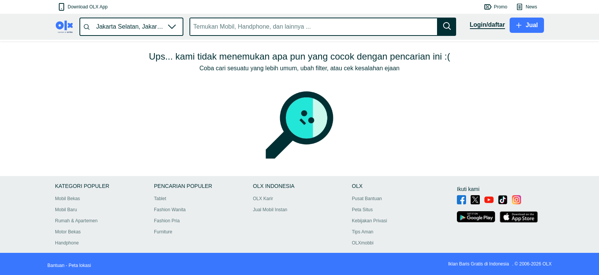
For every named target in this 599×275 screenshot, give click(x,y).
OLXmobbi (363, 243)
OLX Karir (263, 198)
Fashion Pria (167, 220)
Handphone (67, 243)
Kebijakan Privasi (369, 220)
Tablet (160, 198)
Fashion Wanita (170, 209)
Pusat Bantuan (367, 198)
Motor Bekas (68, 232)
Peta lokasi (79, 265)
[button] (82, 6)
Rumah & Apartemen (76, 220)
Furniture (163, 232)
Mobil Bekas (67, 198)
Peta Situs (362, 209)
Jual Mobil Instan (270, 209)
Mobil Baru (66, 209)
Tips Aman (362, 232)
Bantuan (56, 265)
